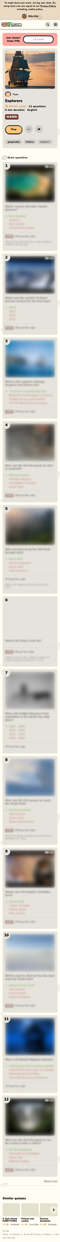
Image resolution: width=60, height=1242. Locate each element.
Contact (16, 1234)
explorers (45, 142)
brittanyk (15, 1224)
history (30, 142)
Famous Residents (45, 1220)
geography (14, 142)
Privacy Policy (48, 6)
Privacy (37, 1234)
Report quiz (50, 1181)
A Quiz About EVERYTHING (10, 1220)
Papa (15, 94)
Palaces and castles (27, 1220)
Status (47, 1234)
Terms (27, 1234)
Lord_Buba (34, 1224)
